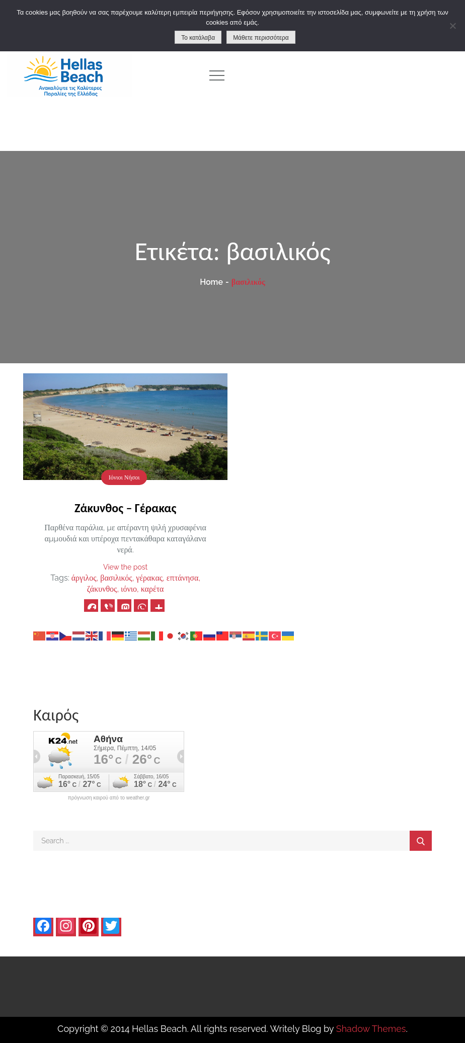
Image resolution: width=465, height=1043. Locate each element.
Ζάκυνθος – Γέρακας (125, 508)
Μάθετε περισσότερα (261, 37)
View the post (125, 567)
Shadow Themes (371, 1028)
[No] (452, 26)
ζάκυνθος (102, 589)
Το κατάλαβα (198, 37)
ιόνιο (129, 589)
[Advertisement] (352, 75)
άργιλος (84, 578)
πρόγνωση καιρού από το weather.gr (109, 797)
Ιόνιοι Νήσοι (124, 477)
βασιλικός (116, 578)
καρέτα (152, 589)
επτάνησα (183, 578)
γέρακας (149, 578)
